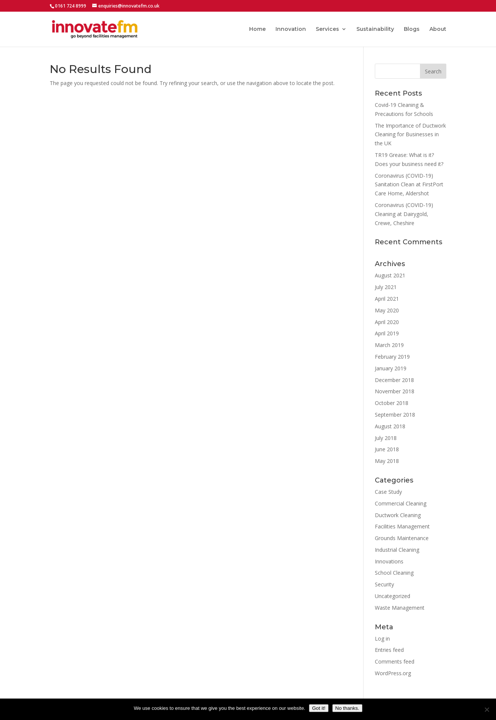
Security (384, 584)
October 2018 (391, 402)
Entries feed (389, 649)
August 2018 (390, 426)
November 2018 (394, 391)
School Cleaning (394, 572)
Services (327, 29)
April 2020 (387, 322)
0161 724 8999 (70, 6)
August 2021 (390, 275)
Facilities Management (402, 526)
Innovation (290, 29)
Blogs (412, 29)
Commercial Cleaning (400, 503)
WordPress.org (393, 673)
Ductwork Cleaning (398, 515)
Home (257, 29)
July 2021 (386, 287)
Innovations (389, 561)
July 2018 (386, 437)
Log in (382, 638)
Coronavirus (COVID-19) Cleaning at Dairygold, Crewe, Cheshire (404, 214)
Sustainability (375, 29)
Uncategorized (392, 596)
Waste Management (399, 607)
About (437, 29)
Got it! (319, 708)
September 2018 (395, 414)
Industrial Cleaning (397, 549)
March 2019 (389, 345)
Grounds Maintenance (402, 538)
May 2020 (387, 310)
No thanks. (347, 708)
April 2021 (387, 298)
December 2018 (394, 380)
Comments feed (394, 661)
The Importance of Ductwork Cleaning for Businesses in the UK (410, 134)
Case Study (388, 491)
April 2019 (387, 333)
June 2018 (387, 449)
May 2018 (387, 460)
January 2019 (390, 368)
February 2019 (392, 356)
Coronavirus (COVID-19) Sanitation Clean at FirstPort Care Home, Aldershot (409, 184)
